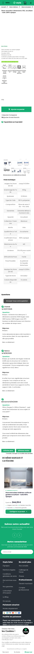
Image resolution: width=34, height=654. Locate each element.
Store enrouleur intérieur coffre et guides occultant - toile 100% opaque (18, 495)
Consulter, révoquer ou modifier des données (19, 453)
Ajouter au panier (16, 109)
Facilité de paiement (12, 617)
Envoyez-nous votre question (17, 301)
